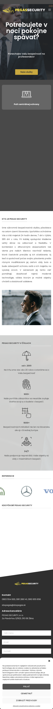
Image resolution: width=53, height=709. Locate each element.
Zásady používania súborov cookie (26, 706)
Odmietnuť (26, 693)
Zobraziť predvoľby (26, 700)
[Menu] (49, 10)
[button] (49, 661)
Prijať (26, 686)
